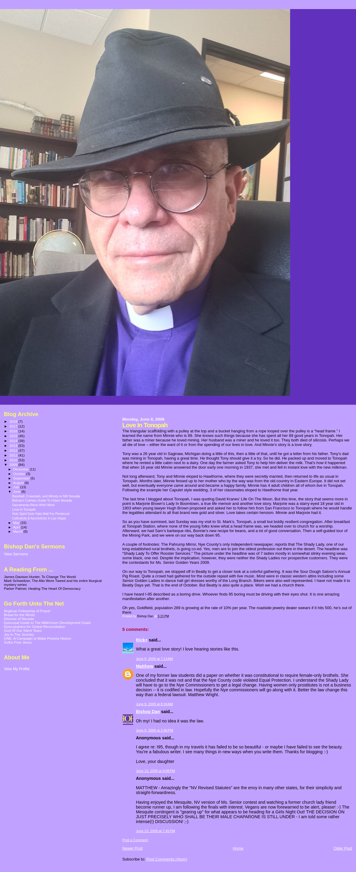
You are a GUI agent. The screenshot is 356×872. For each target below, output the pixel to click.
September (22, 478)
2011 (13, 455)
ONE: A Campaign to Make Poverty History (37, 638)
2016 (13, 431)
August (19, 483)
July (16, 487)
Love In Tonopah (24, 509)
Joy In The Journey (19, 634)
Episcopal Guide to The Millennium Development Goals (47, 623)
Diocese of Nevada (19, 619)
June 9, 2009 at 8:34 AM (154, 704)
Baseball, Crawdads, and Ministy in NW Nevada (46, 496)
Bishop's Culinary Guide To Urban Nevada (42, 500)
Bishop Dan (148, 711)
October (19, 474)
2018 (13, 421)
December (21, 469)
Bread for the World (19, 615)
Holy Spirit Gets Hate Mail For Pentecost (41, 513)
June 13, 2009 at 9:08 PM (155, 771)
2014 (13, 441)
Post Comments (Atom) (166, 859)
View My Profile (17, 669)
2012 (13, 450)
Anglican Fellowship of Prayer (27, 611)
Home (238, 848)
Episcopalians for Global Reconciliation (34, 626)
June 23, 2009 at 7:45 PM (155, 831)
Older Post (343, 848)
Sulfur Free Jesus (18, 642)
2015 (13, 436)
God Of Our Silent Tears (23, 630)
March (18, 531)
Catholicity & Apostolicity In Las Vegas (39, 518)
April (17, 527)
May (17, 523)
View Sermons (16, 554)
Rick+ (142, 640)
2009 (13, 465)
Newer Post (132, 848)
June (17, 491)
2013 (13, 445)
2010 (13, 460)
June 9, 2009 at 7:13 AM (154, 658)
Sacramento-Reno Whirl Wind (33, 505)
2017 (13, 426)
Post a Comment (135, 840)
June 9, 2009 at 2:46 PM (154, 730)
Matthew (144, 666)
